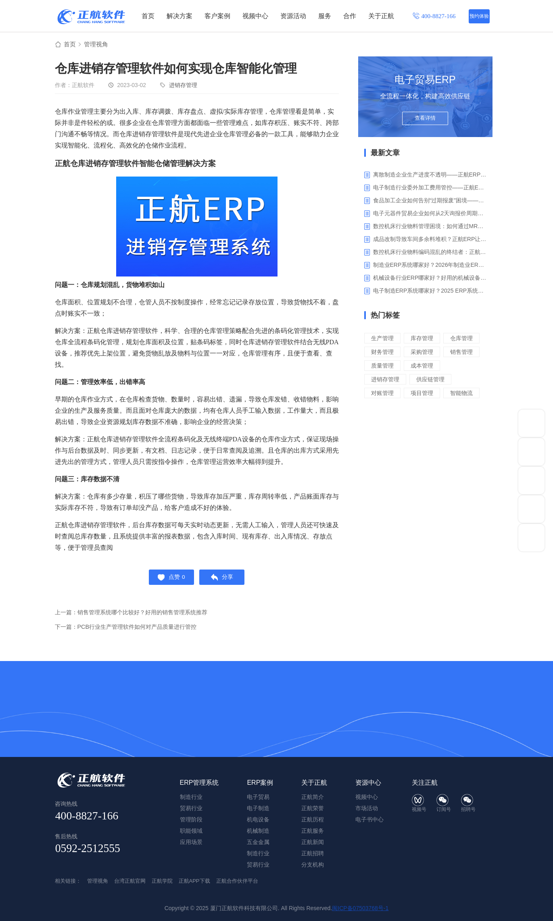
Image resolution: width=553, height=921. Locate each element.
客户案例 (217, 15)
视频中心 (255, 15)
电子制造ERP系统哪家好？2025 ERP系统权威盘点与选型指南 (429, 292)
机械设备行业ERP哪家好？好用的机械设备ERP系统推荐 (429, 279)
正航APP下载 (194, 881)
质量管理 (383, 380)
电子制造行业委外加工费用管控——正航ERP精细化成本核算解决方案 (429, 188)
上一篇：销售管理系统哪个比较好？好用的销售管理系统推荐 (136, 615)
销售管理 (424, 366)
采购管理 (383, 366)
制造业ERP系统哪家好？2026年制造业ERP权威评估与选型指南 (429, 266)
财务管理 (424, 352)
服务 (324, 15)
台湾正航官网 (130, 881)
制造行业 (258, 853)
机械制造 (258, 830)
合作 (349, 15)
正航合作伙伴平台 (237, 881)
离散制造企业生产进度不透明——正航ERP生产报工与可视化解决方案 (429, 176)
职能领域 (191, 830)
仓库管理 (383, 352)
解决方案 (179, 15)
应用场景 (191, 842)
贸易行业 (258, 864)
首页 (148, 15)
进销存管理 (183, 86)
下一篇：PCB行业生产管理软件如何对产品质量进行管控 (131, 630)
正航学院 (162, 881)
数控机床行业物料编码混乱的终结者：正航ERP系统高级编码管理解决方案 (429, 253)
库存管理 (424, 339)
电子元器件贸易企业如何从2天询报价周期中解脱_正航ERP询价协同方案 (429, 214)
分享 (224, 579)
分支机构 (312, 864)
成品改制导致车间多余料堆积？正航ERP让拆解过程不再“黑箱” (429, 240)
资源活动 (293, 15)
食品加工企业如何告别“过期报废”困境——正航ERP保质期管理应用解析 (429, 201)
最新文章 (385, 154)
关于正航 (381, 15)
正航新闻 (312, 842)
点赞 (169, 579)
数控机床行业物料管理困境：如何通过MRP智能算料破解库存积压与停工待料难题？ (429, 227)
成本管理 (424, 380)
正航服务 (312, 830)
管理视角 (98, 45)
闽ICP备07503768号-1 (360, 908)
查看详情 (425, 122)
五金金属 (258, 842)
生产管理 (383, 339)
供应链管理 (433, 394)
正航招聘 (312, 853)
